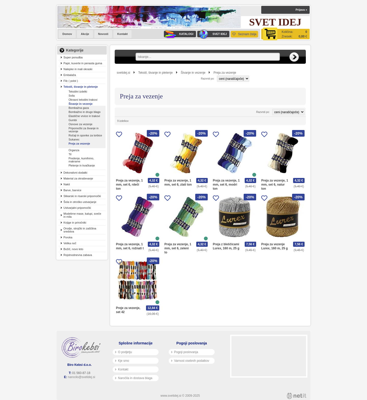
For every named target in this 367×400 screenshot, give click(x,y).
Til (70, 154)
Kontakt (122, 33)
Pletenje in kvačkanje (82, 165)
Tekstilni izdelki (78, 91)
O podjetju (123, 352)
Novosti (103, 33)
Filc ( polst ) (70, 80)
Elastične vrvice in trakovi (84, 116)
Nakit (66, 184)
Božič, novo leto (73, 249)
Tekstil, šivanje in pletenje (80, 86)
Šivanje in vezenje (81, 103)
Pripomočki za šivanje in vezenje (84, 130)
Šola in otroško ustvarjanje (79, 201)
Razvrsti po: (207, 78)
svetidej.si (123, 72)
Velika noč (69, 243)
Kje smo (122, 361)
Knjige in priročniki (74, 222)
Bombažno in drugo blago (84, 111)
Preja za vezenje (79, 143)
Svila (72, 95)
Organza (74, 150)
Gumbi (73, 120)
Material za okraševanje (78, 178)
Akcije (85, 33)
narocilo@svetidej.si (81, 377)
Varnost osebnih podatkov (190, 361)
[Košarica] (285, 34)
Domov (67, 33)
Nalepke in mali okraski (77, 69)
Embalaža (69, 74)
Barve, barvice (72, 190)
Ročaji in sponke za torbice (85, 135)
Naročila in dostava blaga (133, 378)
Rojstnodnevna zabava (77, 254)
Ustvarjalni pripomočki (77, 207)
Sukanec (74, 139)
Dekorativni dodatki (75, 172)
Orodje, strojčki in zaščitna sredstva (79, 230)
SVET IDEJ (212, 34)
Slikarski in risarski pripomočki (82, 196)
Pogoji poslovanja (184, 352)
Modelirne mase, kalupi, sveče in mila (82, 215)
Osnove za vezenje (81, 124)
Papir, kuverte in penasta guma (82, 63)
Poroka (67, 237)
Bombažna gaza (79, 107)
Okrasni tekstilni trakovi (83, 99)
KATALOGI (178, 34)
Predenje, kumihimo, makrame (81, 160)
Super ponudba (73, 57)
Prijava (301, 9)
